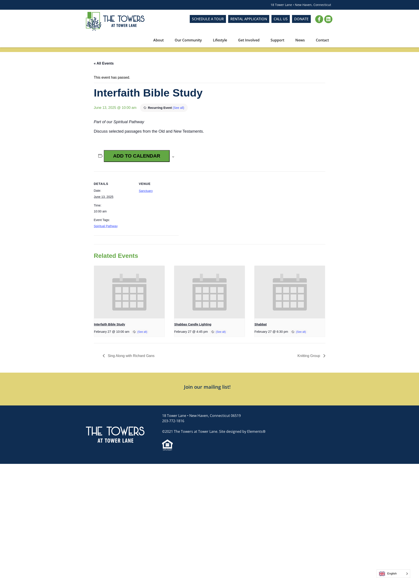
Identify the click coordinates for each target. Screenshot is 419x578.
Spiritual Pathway (106, 226)
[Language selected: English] (393, 573)
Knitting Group (309, 356)
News (301, 40)
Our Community (189, 40)
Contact (322, 40)
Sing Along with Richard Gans (131, 356)
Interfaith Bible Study (109, 324)
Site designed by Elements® (242, 431)
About (159, 40)
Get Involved (250, 40)
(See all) (178, 108)
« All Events (104, 63)
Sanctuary (146, 191)
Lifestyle (221, 40)
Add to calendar (136, 156)
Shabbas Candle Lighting (192, 324)
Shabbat (260, 324)
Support (278, 40)
